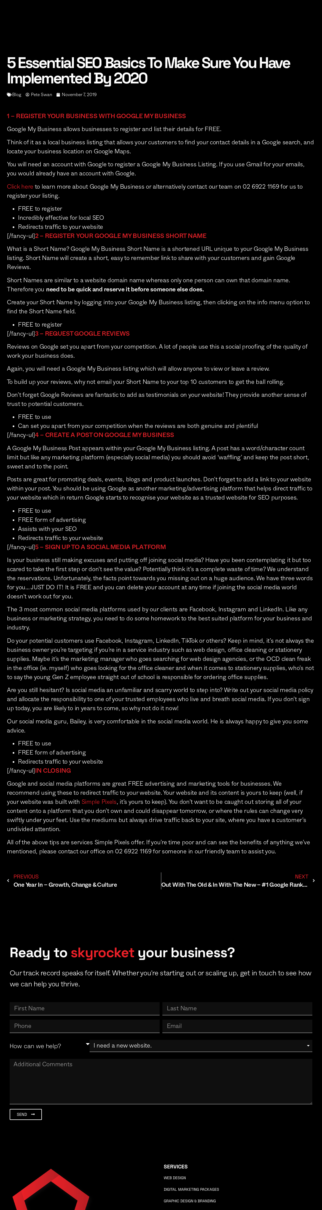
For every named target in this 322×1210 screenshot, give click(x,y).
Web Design (175, 1177)
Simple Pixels (99, 802)
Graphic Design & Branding (190, 1200)
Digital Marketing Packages (191, 1189)
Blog (16, 95)
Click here (20, 187)
